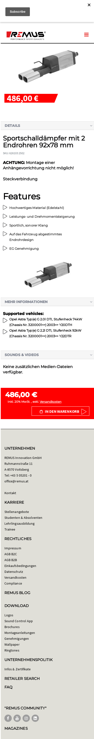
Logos (8, 615)
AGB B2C (10, 554)
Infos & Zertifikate (17, 669)
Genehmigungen (16, 638)
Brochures (12, 627)
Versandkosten (50, 401)
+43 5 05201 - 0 (21, 475)
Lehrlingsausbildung (19, 523)
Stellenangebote (16, 512)
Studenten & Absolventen (23, 517)
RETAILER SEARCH (22, 678)
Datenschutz (13, 571)
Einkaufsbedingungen (20, 566)
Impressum (12, 548)
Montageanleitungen (19, 632)
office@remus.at (16, 481)
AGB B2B (10, 560)
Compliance (13, 583)
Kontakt (10, 493)
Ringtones (11, 650)
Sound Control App (18, 621)
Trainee (9, 529)
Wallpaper (12, 644)
